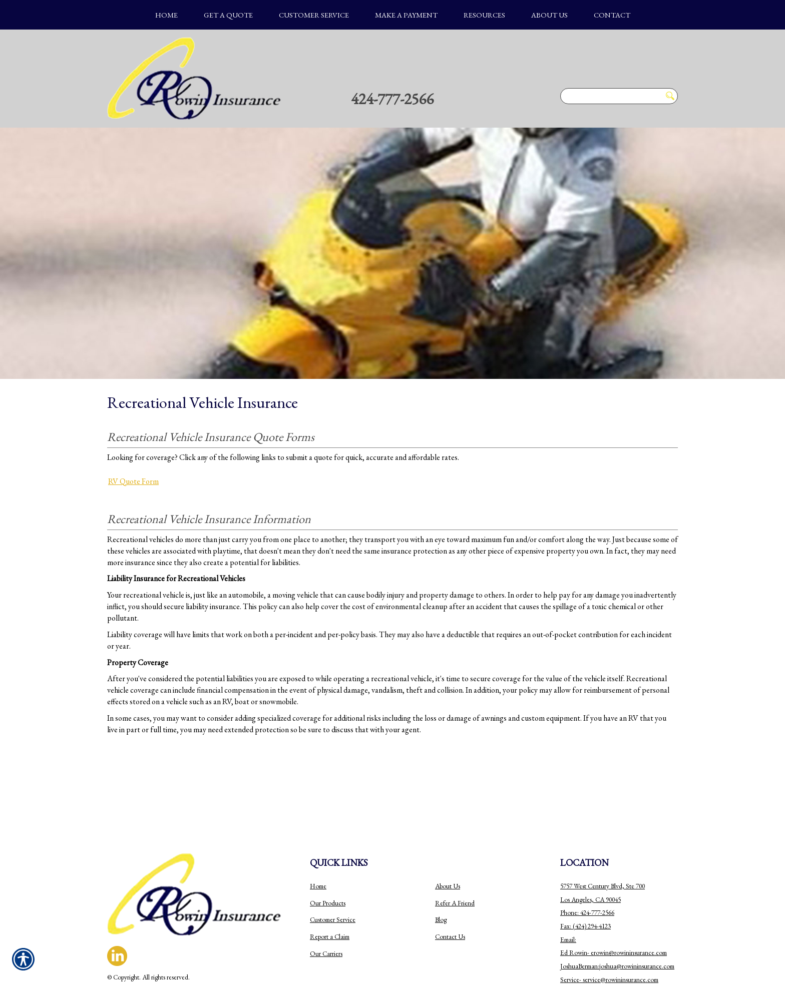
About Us (447, 832)
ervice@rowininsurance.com (621, 925)
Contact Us (450, 882)
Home (318, 832)
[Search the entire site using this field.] (611, 96)
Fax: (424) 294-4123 (585, 872)
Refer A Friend (455, 849)
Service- (571, 925)
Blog (441, 865)
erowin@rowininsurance (622, 898)
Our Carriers (326, 899)
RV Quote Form (133, 481)
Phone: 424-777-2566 (587, 858)
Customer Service (332, 865)
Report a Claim (329, 882)
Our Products (327, 849)
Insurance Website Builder (172, 936)
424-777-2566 (392, 99)
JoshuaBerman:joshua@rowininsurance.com (617, 912)
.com (660, 898)
